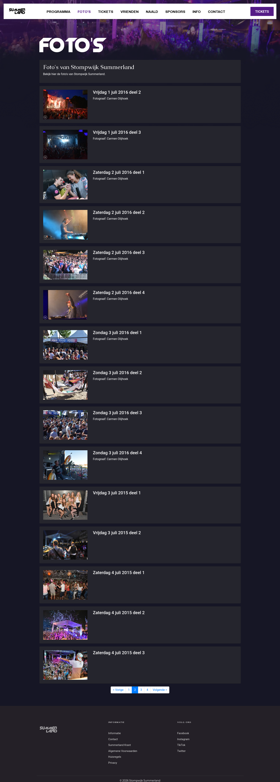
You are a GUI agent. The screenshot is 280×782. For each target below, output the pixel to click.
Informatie (114, 733)
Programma (58, 12)
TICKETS (262, 11)
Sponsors (175, 12)
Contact (216, 12)
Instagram (183, 739)
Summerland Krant (119, 745)
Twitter (181, 751)
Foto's (84, 12)
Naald (152, 12)
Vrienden (129, 12)
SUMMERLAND (17, 11)
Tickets (105, 12)
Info (197, 12)
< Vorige (118, 690)
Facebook (183, 733)
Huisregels (114, 756)
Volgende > (160, 690)
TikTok (181, 745)
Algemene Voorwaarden (122, 751)
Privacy (112, 762)
